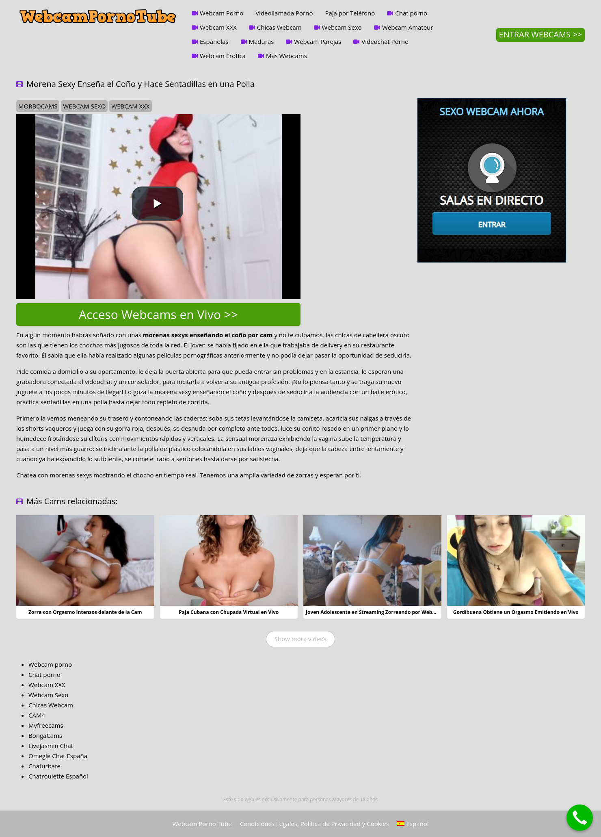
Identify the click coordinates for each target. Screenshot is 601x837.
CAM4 (36, 715)
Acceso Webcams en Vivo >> (158, 314)
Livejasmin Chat (50, 746)
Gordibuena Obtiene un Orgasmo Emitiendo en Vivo (516, 612)
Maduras (261, 41)
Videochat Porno (385, 41)
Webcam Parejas (317, 41)
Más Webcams (286, 56)
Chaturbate (44, 766)
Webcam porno (50, 664)
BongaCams (45, 735)
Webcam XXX (218, 27)
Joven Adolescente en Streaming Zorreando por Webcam (374, 612)
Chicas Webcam (279, 27)
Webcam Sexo (342, 27)
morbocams (37, 106)
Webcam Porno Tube (202, 824)
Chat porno (411, 13)
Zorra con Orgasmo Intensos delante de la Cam (85, 612)
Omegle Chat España (57, 756)
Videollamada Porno (284, 13)
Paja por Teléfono (350, 13)
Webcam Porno (221, 13)
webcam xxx (130, 106)
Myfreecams (45, 725)
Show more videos (300, 639)
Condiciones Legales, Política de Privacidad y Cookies (314, 824)
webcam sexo (84, 106)
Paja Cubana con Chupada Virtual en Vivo (229, 612)
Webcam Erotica (223, 56)
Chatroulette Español (58, 776)
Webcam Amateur (407, 27)
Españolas (214, 41)
